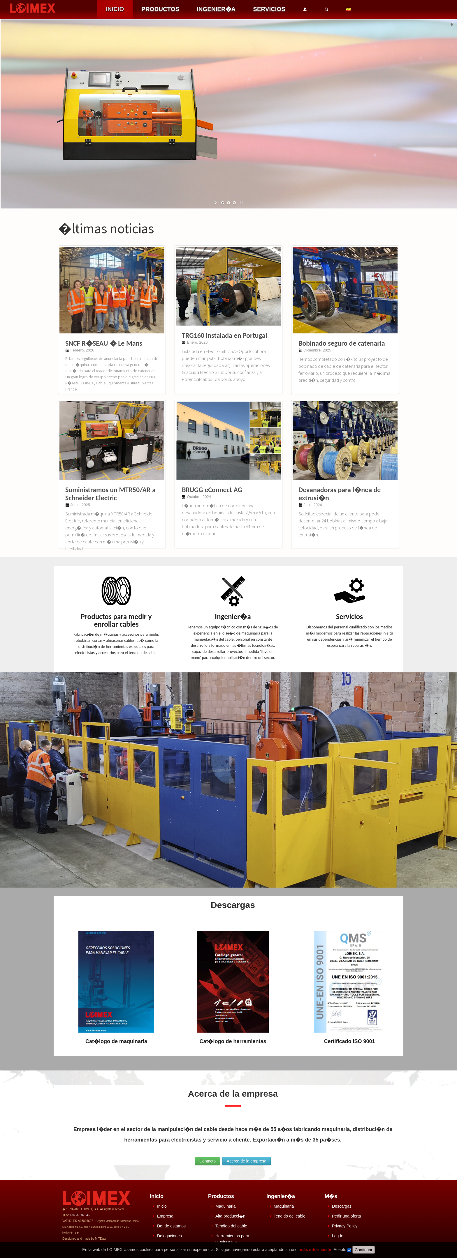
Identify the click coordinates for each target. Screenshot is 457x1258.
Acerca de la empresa (246, 1161)
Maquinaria (225, 1206)
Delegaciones (169, 1236)
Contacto (207, 1161)
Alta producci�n (230, 1216)
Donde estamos (171, 1226)
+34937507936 (79, 1215)
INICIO (115, 9)
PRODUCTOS (160, 9)
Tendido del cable (231, 1226)
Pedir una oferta (346, 1216)
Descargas (341, 1206)
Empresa (165, 1216)
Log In (337, 1236)
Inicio (162, 1206)
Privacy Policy (344, 1226)
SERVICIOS (269, 9)
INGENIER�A (216, 9)
